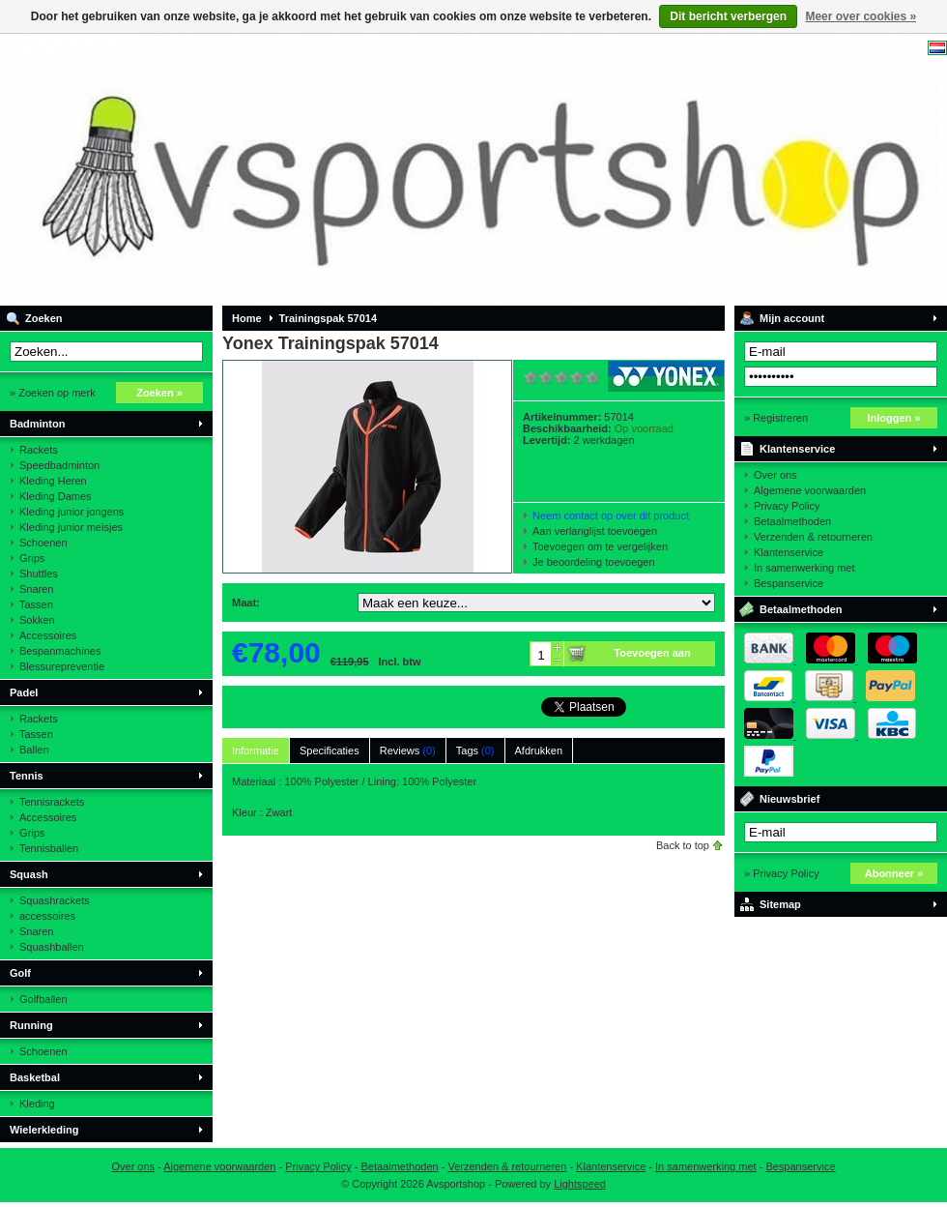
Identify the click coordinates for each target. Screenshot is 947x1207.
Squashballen (51, 947)
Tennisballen (48, 848)
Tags (475, 750)
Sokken (37, 620)
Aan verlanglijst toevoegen (594, 531)
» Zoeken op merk (53, 392)
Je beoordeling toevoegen (593, 562)
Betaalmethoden (792, 521)
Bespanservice (788, 583)
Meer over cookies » (860, 16)
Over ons (775, 475)
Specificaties (329, 750)
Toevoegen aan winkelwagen (652, 656)
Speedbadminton (59, 465)
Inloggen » (894, 418)
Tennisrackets (51, 802)
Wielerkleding (44, 1129)
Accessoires (47, 635)
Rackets (38, 450)
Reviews (408, 750)
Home (247, 318)
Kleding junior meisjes (71, 527)
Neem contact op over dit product (610, 515)
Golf (20, 973)
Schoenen (43, 542)
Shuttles (38, 573)
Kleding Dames (55, 496)
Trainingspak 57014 (328, 318)
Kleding (37, 1103)
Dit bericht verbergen (728, 16)
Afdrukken (539, 750)
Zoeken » (159, 392)
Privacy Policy (786, 506)
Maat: (246, 602)
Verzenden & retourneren (813, 537)
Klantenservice (797, 449)
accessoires (47, 916)
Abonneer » (894, 873)
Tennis (26, 775)
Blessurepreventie (61, 666)
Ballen (34, 749)
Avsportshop (256, 169)
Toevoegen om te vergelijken (600, 546)
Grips (31, 558)
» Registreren (776, 418)
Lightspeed (580, 1184)
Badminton (37, 423)
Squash (29, 874)
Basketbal (35, 1077)
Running (31, 1025)
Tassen (36, 604)
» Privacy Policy (781, 873)
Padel (24, 692)
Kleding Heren (53, 480)
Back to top (682, 845)
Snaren (36, 589)
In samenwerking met (804, 568)
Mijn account (792, 318)
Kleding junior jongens (71, 511)
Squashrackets (54, 900)
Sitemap (780, 904)
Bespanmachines (59, 651)
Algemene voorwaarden (810, 490)
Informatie (255, 750)
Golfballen (43, 999)
